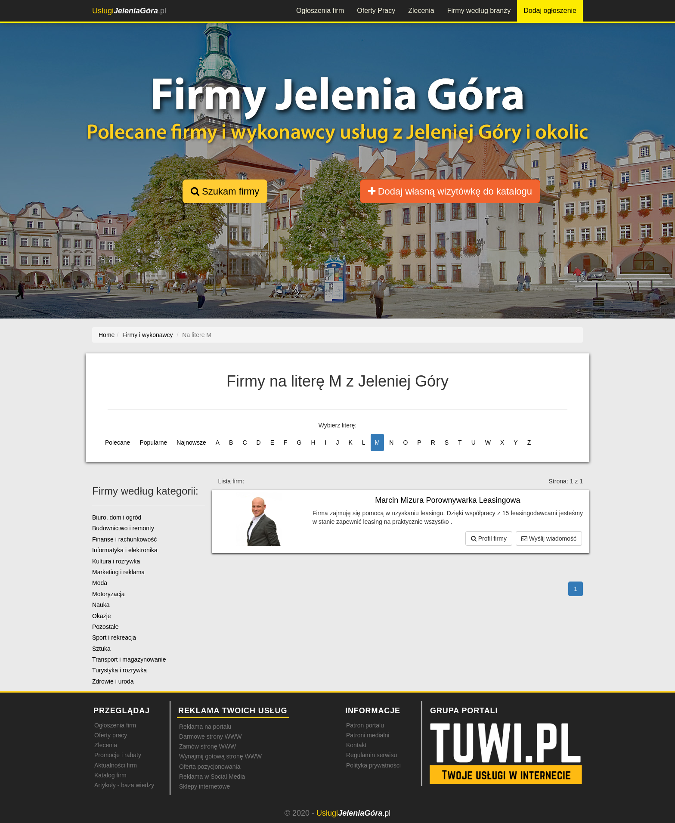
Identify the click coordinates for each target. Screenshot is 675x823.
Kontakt (356, 745)
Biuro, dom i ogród (116, 517)
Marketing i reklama (118, 572)
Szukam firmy (225, 191)
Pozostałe (105, 626)
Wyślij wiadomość (548, 538)
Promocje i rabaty (117, 755)
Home (107, 334)
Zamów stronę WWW (207, 746)
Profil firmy (489, 538)
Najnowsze (191, 442)
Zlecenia (421, 10)
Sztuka (101, 648)
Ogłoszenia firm (320, 10)
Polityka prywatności (373, 765)
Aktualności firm (115, 765)
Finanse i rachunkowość (124, 539)
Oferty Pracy (376, 10)
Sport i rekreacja (114, 637)
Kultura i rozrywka (116, 561)
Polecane (117, 442)
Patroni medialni (367, 735)
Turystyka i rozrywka (119, 670)
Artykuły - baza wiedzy (124, 785)
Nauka (100, 604)
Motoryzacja (108, 594)
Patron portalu (365, 725)
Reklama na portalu (205, 726)
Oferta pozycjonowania (209, 766)
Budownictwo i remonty (123, 528)
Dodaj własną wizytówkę (450, 191)
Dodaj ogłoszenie (549, 10)
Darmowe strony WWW (210, 736)
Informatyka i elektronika (125, 550)
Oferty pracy (110, 735)
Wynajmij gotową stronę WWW (220, 756)
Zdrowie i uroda (113, 681)
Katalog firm (110, 775)
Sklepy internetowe (204, 786)
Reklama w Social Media (212, 776)
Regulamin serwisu (371, 755)
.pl (129, 10)
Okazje (101, 616)
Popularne (153, 442)
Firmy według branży (479, 10)
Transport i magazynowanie (129, 659)
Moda (99, 582)
